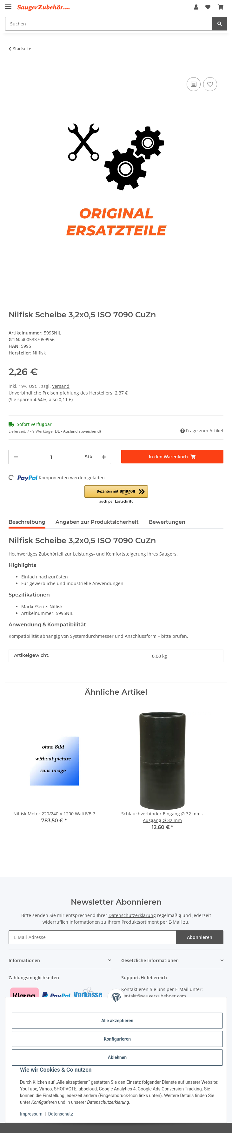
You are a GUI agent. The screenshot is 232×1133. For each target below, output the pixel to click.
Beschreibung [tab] (27, 522)
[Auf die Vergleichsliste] (194, 84)
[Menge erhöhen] (104, 457)
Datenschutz (60, 1113)
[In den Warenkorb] (14, 66)
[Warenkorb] (220, 7)
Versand (61, 386)
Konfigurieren (117, 1039)
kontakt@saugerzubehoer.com (153, 996)
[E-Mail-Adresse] (92, 937)
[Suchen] (109, 23)
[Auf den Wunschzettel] (210, 84)
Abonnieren (199, 937)
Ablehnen (117, 1057)
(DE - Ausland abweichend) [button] (77, 431)
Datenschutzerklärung (132, 915)
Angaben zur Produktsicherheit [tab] (97, 522)
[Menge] (51, 457)
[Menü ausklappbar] (8, 4)
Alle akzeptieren (117, 1020)
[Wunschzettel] (208, 7)
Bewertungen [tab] (167, 522)
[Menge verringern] (16, 457)
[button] (196, 7)
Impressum (31, 1113)
